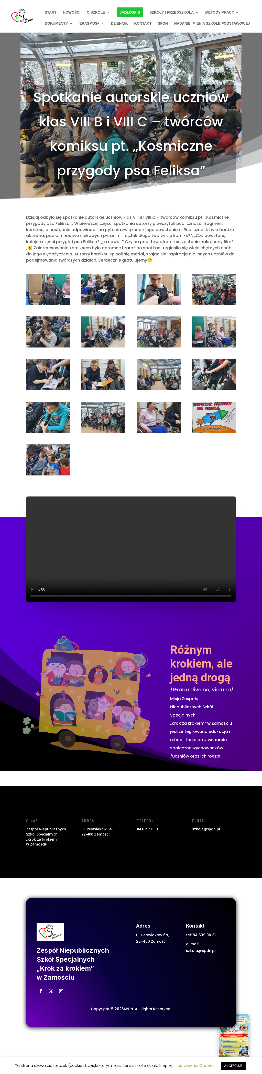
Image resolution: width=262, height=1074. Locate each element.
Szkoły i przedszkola (171, 12)
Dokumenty (56, 23)
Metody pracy (219, 12)
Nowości (71, 12)
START (51, 12)
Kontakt (142, 23)
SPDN (163, 23)
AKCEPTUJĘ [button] (233, 1065)
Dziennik (119, 23)
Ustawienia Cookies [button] (196, 1065)
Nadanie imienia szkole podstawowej (212, 23)
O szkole (96, 12)
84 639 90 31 (204, 935)
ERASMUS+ (89, 23)
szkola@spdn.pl (201, 950)
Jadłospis (130, 12)
